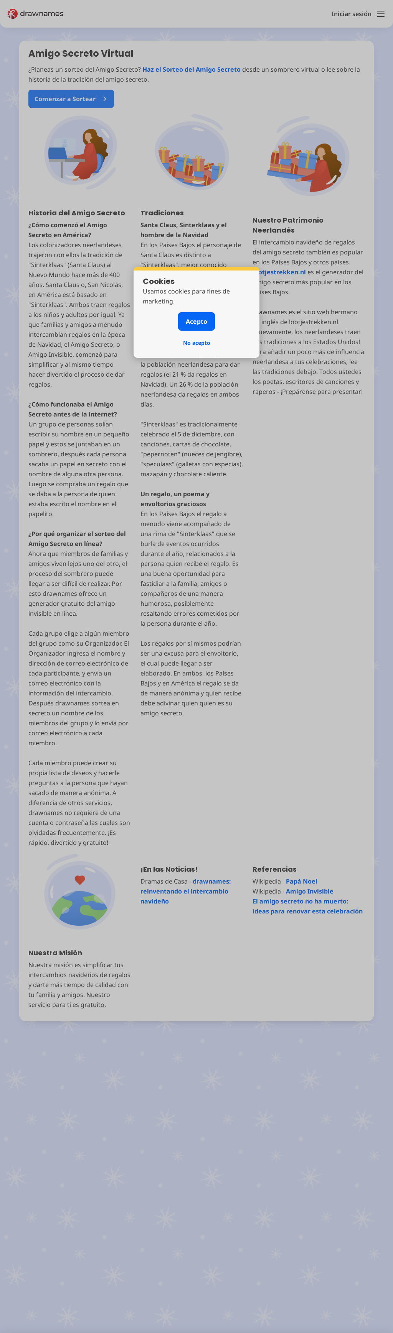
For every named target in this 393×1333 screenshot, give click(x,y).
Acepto (196, 321)
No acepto (196, 342)
